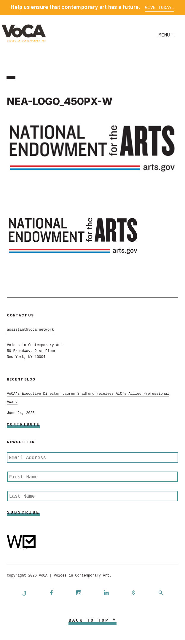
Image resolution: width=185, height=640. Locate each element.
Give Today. (159, 7)
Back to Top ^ (92, 620)
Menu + (167, 35)
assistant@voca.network (30, 330)
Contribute (23, 425)
